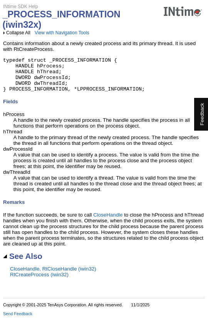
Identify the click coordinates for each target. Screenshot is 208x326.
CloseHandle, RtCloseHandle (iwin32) (53, 276)
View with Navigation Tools (62, 32)
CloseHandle (107, 222)
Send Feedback (17, 320)
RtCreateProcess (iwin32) (39, 281)
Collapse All (18, 32)
